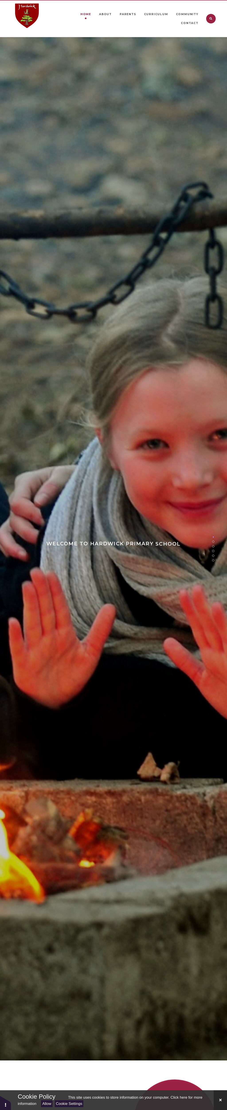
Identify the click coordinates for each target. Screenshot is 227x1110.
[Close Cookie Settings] (220, 1100)
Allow (46, 1104)
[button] (5, 1103)
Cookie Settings (69, 1104)
